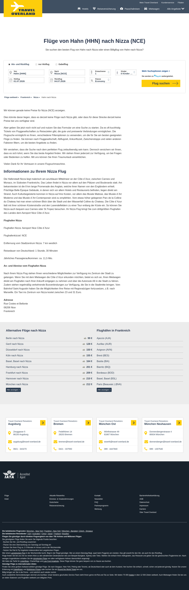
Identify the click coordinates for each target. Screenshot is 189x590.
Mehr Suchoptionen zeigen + (156, 71)
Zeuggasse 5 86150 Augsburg (18, 432)
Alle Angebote (175, 9)
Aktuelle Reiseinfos (57, 496)
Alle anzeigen (12, 390)
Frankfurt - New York (52, 531)
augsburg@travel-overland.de (24, 441)
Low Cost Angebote (51, 561)
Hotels (83, 9)
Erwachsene (100, 71)
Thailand (57, 534)
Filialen (181, 2)
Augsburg (26, 423)
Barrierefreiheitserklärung (149, 496)
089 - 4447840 (108, 449)
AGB (141, 499)
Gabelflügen (18, 569)
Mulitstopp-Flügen (34, 569)
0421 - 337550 (63, 449)
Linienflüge (24, 561)
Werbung (98, 509)
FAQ (96, 502)
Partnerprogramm (101, 506)
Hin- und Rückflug (20, 64)
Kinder (124, 71)
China (44, 534)
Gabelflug (63, 64)
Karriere (143, 509)
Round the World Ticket (67, 569)
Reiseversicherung (104, 9)
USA (29, 534)
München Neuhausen (163, 423)
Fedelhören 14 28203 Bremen (63, 432)
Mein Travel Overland (149, 2)
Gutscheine (53, 502)
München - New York (35, 531)
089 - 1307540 (153, 449)
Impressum (144, 506)
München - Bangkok (70, 531)
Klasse (98, 79)
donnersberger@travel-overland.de (163, 441)
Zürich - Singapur (86, 531)
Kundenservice (167, 2)
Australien (36, 534)
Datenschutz (144, 502)
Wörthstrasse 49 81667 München (109, 432)
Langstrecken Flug (18, 553)
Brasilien (65, 534)
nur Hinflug (43, 64)
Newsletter (98, 499)
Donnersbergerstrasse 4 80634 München (158, 432)
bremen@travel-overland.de (69, 441)
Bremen (72, 423)
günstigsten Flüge (40, 559)
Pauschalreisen (130, 9)
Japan (50, 534)
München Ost (117, 423)
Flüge (6, 496)
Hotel (6, 499)
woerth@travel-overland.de (114, 441)
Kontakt (97, 496)
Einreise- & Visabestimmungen (61, 499)
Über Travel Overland (148, 512)
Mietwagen (151, 9)
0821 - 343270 (17, 449)
